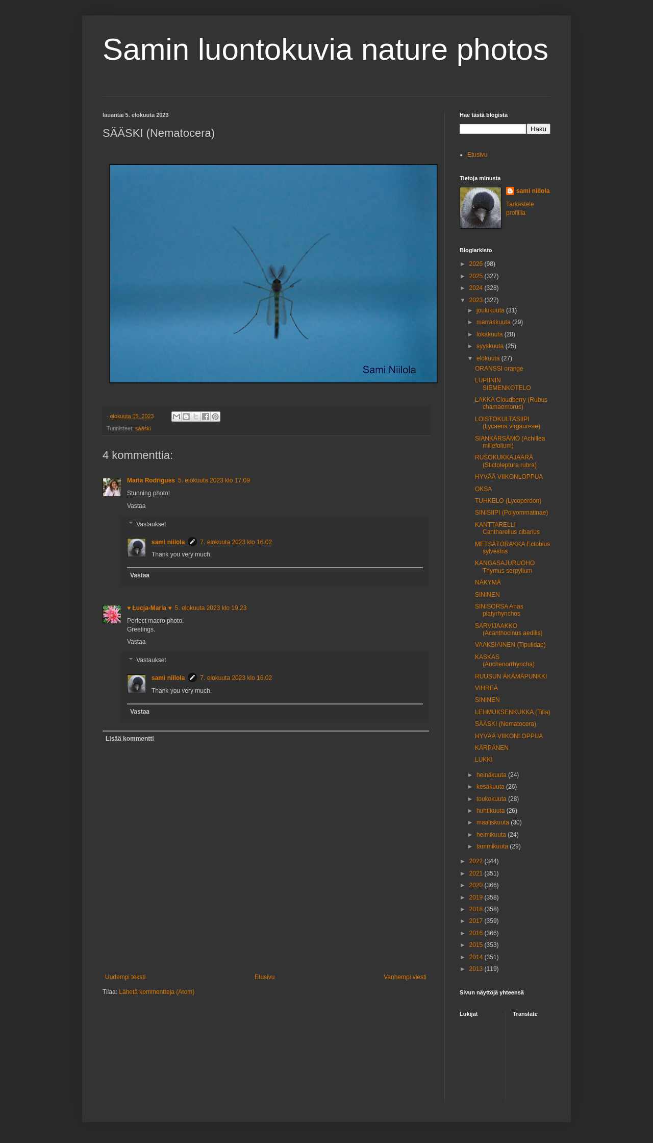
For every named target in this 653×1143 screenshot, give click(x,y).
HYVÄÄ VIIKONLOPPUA (509, 476)
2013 (477, 968)
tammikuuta (493, 846)
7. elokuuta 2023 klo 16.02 (236, 542)
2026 (477, 263)
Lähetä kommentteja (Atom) (156, 991)
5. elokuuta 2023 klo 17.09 (214, 480)
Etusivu (264, 977)
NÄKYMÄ (488, 582)
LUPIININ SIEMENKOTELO (503, 384)
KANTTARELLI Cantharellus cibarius (507, 528)
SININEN (487, 594)
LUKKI (484, 759)
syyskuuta (491, 346)
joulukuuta (491, 310)
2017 (477, 921)
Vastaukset (151, 524)
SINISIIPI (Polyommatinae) (511, 512)
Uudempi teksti (125, 977)
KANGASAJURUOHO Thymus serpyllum (505, 567)
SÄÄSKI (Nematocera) (505, 723)
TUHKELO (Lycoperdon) (508, 500)
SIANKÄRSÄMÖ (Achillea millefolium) (510, 442)
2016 (477, 933)
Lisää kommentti (130, 738)
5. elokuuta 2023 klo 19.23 (211, 608)
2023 (477, 300)
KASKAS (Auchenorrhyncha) (505, 660)
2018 (477, 909)
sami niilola (168, 542)
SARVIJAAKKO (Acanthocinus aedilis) (508, 629)
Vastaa (136, 505)
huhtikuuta (491, 810)
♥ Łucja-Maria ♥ (149, 608)
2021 (477, 873)
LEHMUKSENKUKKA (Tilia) (512, 712)
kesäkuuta (491, 786)
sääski (143, 428)
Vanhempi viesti (405, 977)
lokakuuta (490, 334)
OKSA (483, 489)
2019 (477, 897)
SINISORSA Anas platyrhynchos (499, 610)
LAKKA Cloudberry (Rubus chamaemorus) (511, 403)
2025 (477, 276)
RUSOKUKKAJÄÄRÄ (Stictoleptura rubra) (506, 461)
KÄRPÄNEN (492, 747)
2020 (477, 885)
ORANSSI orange (499, 368)
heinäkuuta (492, 775)
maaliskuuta (493, 822)
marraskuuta (494, 322)
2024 (477, 287)
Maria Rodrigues (151, 480)
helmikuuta (492, 834)
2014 (477, 957)
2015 (477, 945)
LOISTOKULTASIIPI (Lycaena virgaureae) (507, 423)
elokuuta (488, 358)
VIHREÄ (486, 688)
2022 (477, 861)
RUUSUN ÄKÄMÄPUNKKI (511, 676)
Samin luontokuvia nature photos (325, 49)
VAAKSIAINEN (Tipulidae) (510, 644)
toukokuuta (492, 798)
